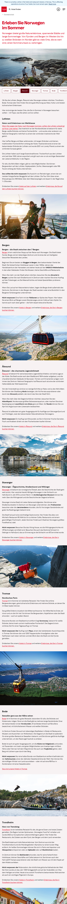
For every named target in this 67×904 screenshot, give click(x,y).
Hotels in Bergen (25, 308)
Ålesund (25, 91)
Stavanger (35, 91)
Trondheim (6, 830)
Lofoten (6, 91)
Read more (52, 4)
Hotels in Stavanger (26, 537)
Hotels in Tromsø (25, 643)
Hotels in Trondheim (26, 880)
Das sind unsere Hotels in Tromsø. (14, 769)
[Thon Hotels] (4, 9)
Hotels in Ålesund (25, 426)
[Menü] (64, 9)
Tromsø (45, 91)
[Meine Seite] (58, 9)
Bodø (54, 91)
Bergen (15, 91)
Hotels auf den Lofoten (27, 186)
